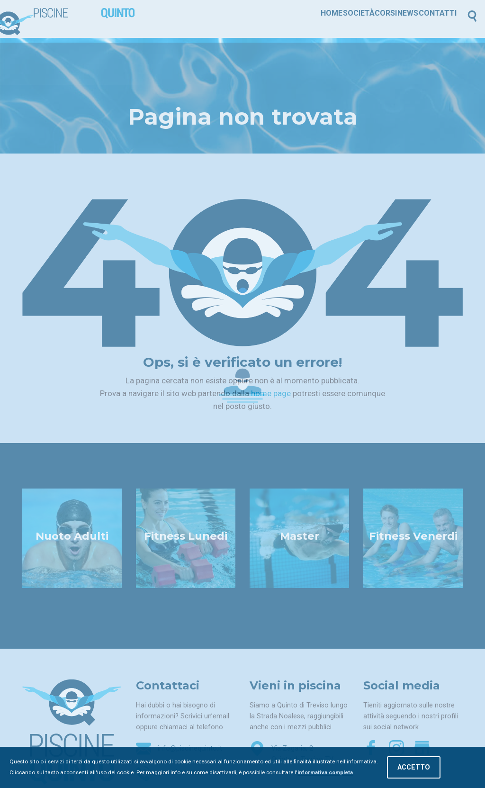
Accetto (413, 767)
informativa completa (325, 772)
